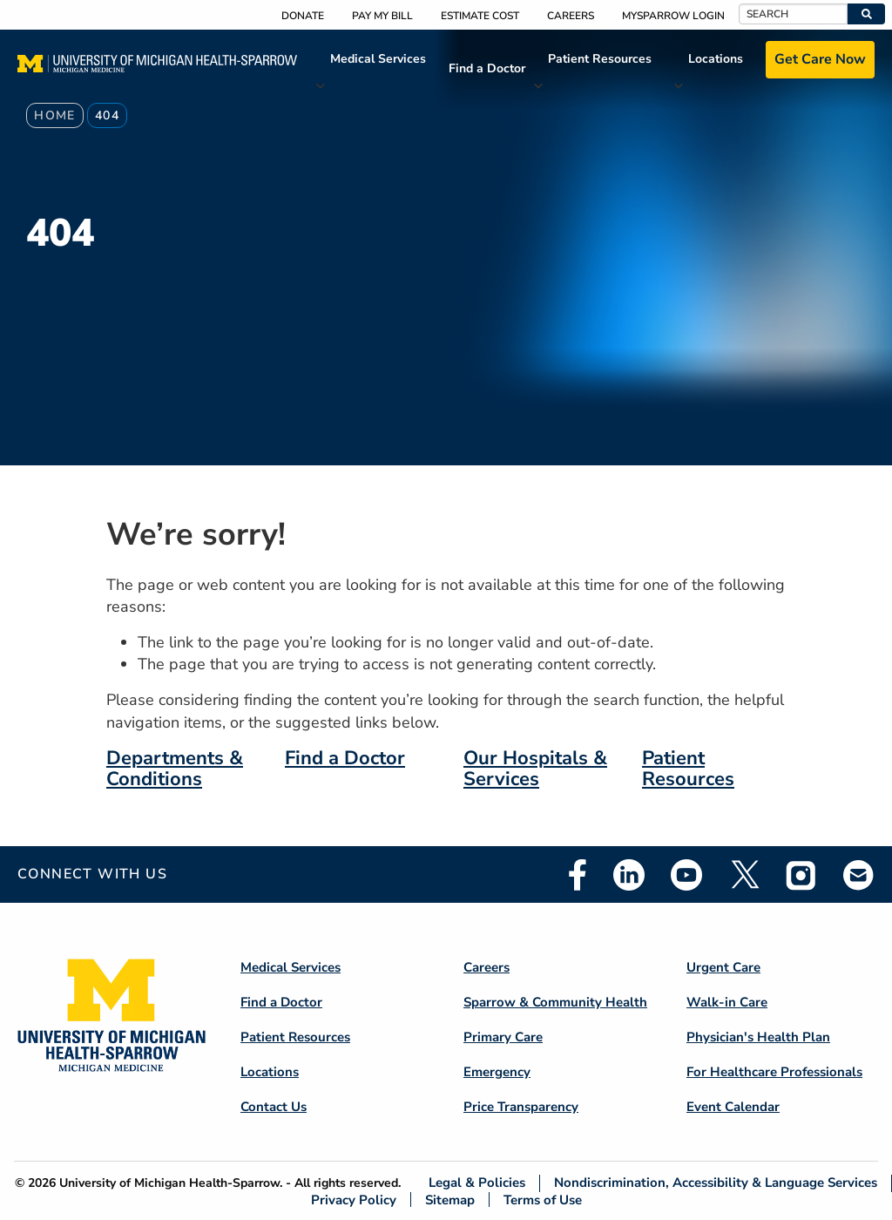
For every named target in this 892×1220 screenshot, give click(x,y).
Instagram (801, 875)
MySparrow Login (673, 16)
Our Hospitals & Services (535, 768)
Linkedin (629, 875)
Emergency (496, 1072)
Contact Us (273, 1106)
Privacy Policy (353, 1199)
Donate (302, 16)
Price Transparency (520, 1106)
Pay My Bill (382, 16)
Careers (570, 16)
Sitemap (450, 1199)
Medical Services (378, 59)
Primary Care (503, 1037)
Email (859, 874)
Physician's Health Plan (758, 1037)
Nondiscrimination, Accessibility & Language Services (715, 1183)
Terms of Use (542, 1199)
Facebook (577, 875)
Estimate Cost (480, 16)
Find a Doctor (487, 68)
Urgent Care (723, 967)
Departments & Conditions (174, 768)
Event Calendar (733, 1106)
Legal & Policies (477, 1183)
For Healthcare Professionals (774, 1072)
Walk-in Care (726, 1002)
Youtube (686, 875)
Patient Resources (600, 59)
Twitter (744, 875)
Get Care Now (820, 59)
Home (55, 115)
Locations (715, 59)
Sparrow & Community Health (555, 1002)
